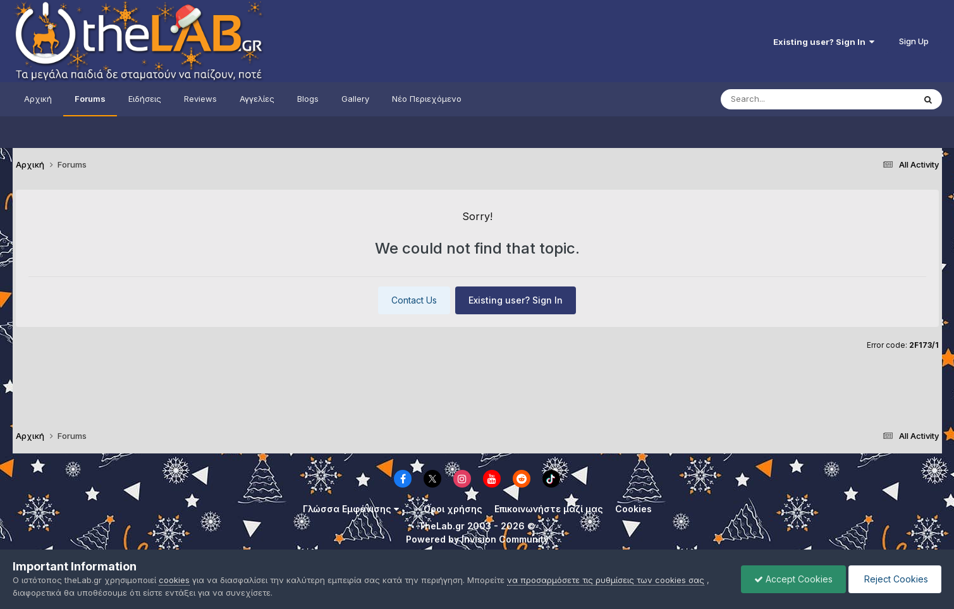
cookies (174, 580)
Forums (90, 99)
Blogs (308, 99)
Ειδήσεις (144, 99)
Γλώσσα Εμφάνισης (351, 508)
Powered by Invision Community (477, 539)
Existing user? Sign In (823, 42)
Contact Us (414, 300)
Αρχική (38, 99)
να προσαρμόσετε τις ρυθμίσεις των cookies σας (605, 580)
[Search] (792, 99)
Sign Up (914, 41)
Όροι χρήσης (452, 508)
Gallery (355, 99)
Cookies (633, 508)
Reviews (200, 99)
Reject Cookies (895, 579)
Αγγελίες (257, 99)
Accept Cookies (793, 579)
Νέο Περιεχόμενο (427, 99)
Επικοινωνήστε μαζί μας (548, 508)
